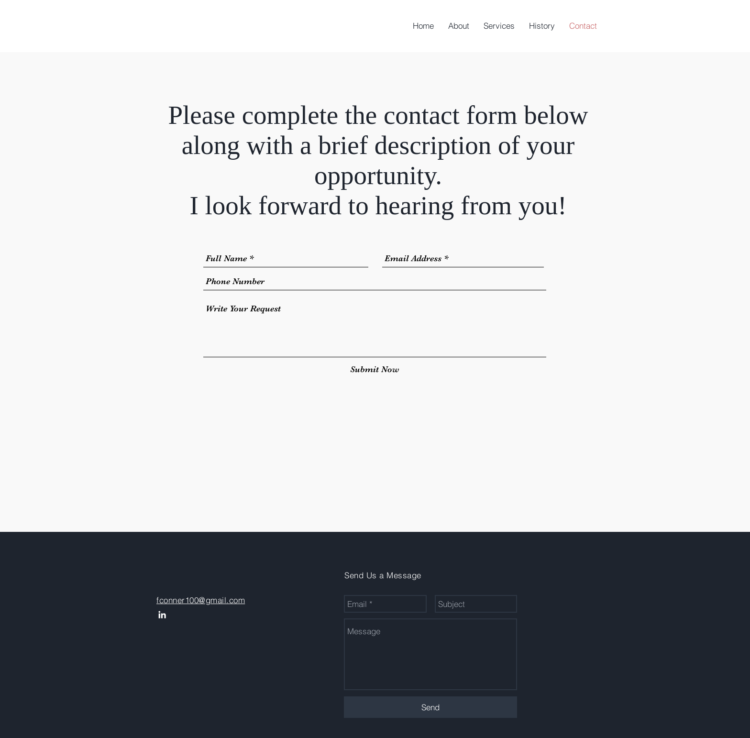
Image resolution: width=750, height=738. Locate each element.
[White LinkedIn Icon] (162, 614)
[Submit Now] (374, 369)
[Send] (430, 707)
